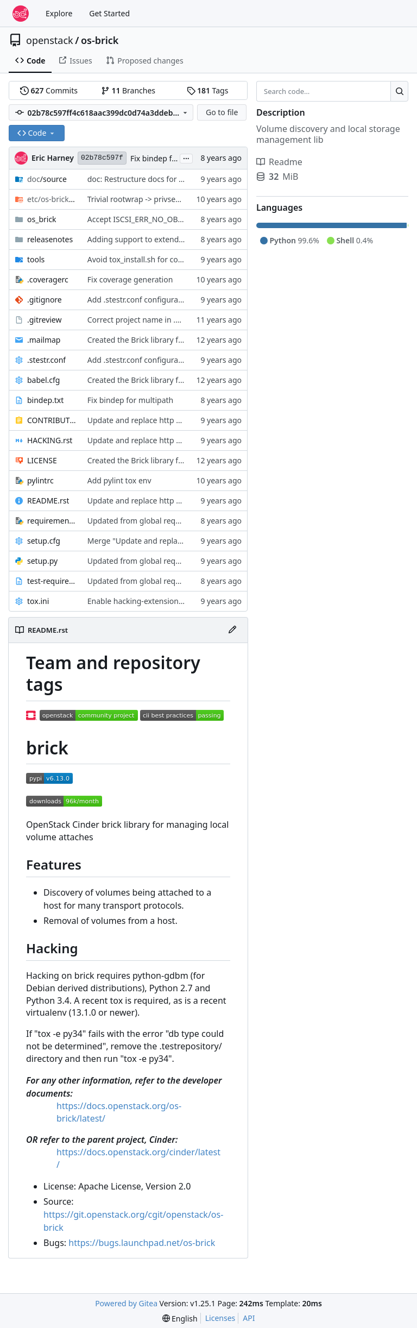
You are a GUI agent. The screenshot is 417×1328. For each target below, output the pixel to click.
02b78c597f (102, 158)
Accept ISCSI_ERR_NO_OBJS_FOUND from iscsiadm (177, 219)
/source (47, 179)
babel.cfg (43, 380)
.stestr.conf (46, 360)
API (249, 1318)
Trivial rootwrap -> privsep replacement (157, 199)
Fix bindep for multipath (173, 158)
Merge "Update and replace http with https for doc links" (188, 541)
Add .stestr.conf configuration (139, 299)
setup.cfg (43, 541)
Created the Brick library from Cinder (153, 340)
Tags (208, 90)
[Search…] (399, 91)
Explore (59, 13)
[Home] (20, 13)
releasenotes (50, 239)
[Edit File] (232, 630)
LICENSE (42, 460)
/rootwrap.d (52, 199)
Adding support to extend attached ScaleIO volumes (180, 239)
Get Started (109, 13)
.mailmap (43, 340)
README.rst (48, 500)
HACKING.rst (49, 440)
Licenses (220, 1318)
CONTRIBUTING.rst (52, 420)
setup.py (42, 561)
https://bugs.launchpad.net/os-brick (141, 1243)
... (186, 157)
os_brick (41, 219)
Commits (49, 90)
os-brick (100, 40)
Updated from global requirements (149, 520)
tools (36, 259)
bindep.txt (45, 400)
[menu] (180, 1318)
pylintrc (40, 480)
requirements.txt (52, 520)
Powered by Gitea (126, 1303)
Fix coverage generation (130, 279)
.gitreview (44, 319)
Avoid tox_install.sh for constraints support (163, 259)
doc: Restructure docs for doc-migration (158, 179)
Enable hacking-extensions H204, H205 (156, 601)
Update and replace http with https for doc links (172, 420)
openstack (49, 40)
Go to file (222, 112)
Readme (279, 161)
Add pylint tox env (119, 480)
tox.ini (38, 601)
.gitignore (44, 299)
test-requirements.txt (52, 581)
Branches (128, 90)
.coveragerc (47, 279)
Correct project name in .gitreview (147, 319)
